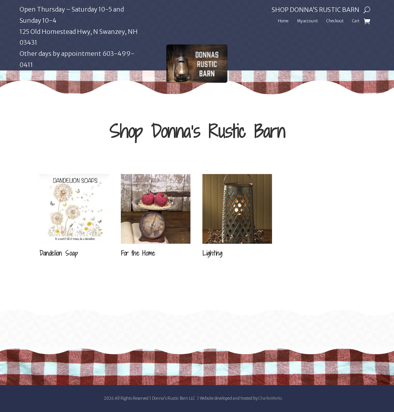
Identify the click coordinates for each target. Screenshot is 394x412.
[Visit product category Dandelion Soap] (74, 217)
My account (307, 20)
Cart (355, 20)
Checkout (335, 20)
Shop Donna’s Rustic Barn (315, 10)
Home (283, 20)
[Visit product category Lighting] (237, 217)
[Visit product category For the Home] (155, 217)
